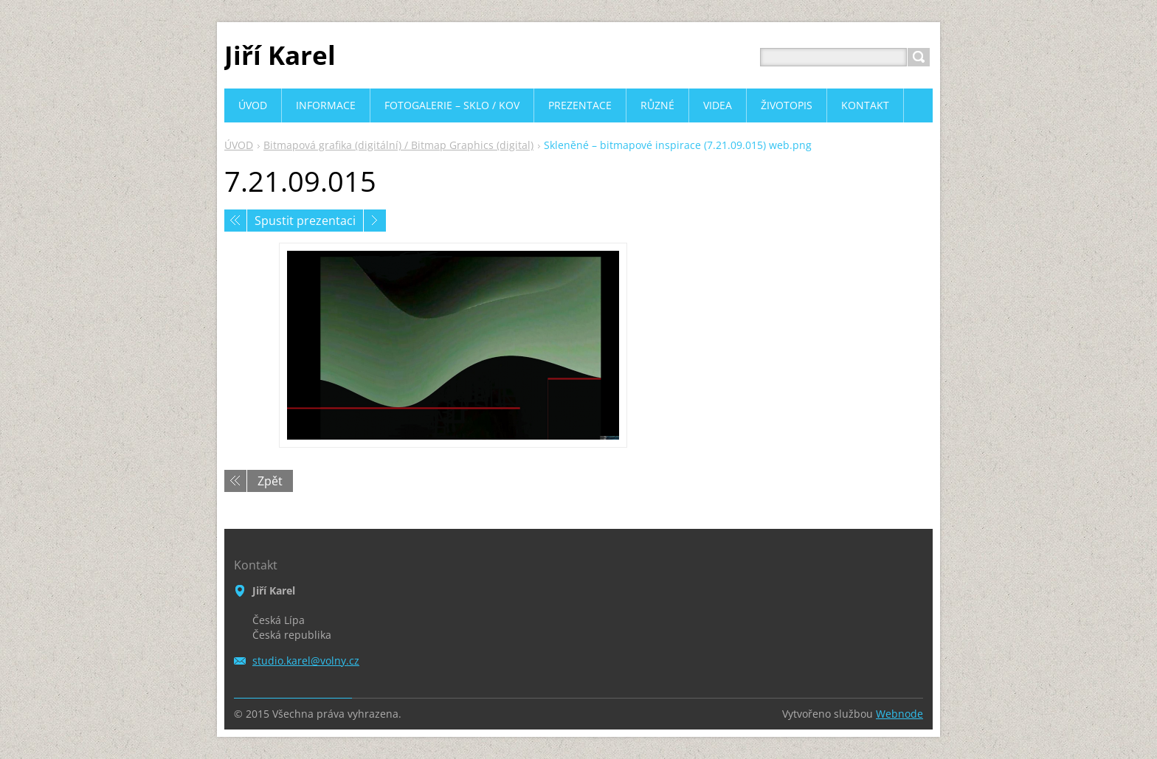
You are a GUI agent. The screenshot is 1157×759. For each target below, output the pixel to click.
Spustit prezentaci (305, 220)
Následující (375, 220)
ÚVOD (238, 145)
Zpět (270, 481)
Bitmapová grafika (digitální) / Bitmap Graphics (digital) (398, 145)
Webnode (899, 714)
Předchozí (235, 220)
